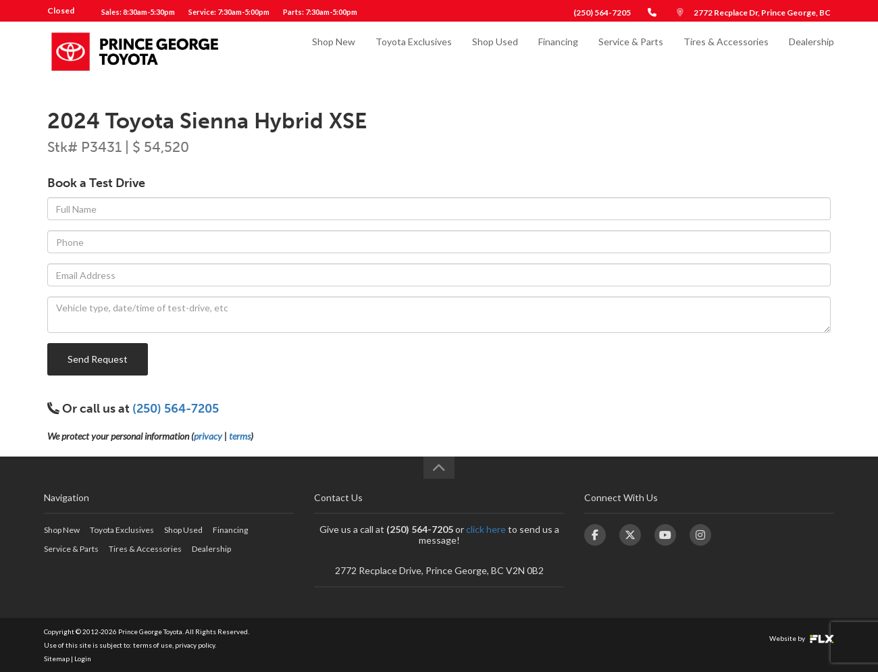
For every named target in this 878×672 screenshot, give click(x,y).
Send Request (98, 359)
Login (82, 658)
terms (240, 436)
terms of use (152, 645)
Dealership (811, 51)
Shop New (333, 51)
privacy (208, 436)
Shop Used (495, 51)
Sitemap (57, 658)
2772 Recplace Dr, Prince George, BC (762, 12)
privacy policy (195, 645)
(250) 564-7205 (602, 12)
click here (486, 529)
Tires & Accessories (726, 51)
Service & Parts (630, 51)
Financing (558, 51)
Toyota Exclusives (414, 51)
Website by (801, 638)
